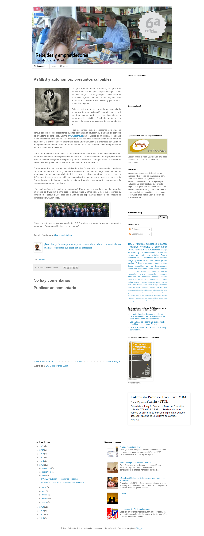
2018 (41, 454)
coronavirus (142, 269)
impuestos (132, 258)
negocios (164, 277)
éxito (158, 301)
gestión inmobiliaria (148, 295)
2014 (41, 465)
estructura (164, 293)
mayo (44, 487)
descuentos (156, 293)
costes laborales (161, 269)
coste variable (136, 293)
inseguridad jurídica (136, 274)
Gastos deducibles (136, 266)
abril (44, 491)
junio (44, 476)
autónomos (162, 252)
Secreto (164, 255)
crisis (151, 260)
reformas (141, 301)
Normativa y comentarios (154, 246)
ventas (130, 282)
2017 (41, 457)
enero (44, 502)
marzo (45, 495)
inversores (164, 274)
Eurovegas (151, 282)
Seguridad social (134, 287)
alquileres (137, 290)
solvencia (148, 301)
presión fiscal (141, 260)
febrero (45, 498)
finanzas (138, 295)
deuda (157, 260)
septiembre (47, 472)
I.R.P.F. (140, 258)
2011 (41, 514)
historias (155, 255)
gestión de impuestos (150, 271)
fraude (156, 258)
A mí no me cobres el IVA (131, 447)
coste (151, 269)
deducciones (146, 293)
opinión (131, 263)
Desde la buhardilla (137, 249)
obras (150, 298)
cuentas (131, 255)
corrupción (159, 290)
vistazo (154, 301)
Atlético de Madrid (140, 282)
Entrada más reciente (44, 361)
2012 (41, 511)
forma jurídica (133, 271)
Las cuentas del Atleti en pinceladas (135, 509)
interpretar (152, 274)
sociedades (154, 279)
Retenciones (163, 285)
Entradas (134, 229)
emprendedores (143, 255)
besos (150, 290)
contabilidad (132, 269)
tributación (164, 279)
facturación (131, 295)
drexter (123, 494)
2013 (41, 507)
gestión (164, 260)
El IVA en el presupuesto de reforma (135, 463)
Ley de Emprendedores (156, 266)
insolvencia (159, 295)
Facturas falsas (161, 263)
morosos (155, 277)
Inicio (79, 361)
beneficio (144, 290)
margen (131, 260)
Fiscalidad (133, 246)
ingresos (164, 271)
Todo (131, 243)
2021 (41, 446)
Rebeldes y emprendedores (141, 252)
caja (154, 290)
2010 (41, 518)
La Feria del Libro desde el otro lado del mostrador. (63, 483)
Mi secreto (64, 66)
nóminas (144, 298)
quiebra (135, 301)
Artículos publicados (146, 244)
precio (161, 298)
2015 (41, 461)
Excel (158, 282)
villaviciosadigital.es (62, 235)
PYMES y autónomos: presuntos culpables (59, 479)
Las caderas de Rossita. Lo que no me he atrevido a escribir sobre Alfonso (148, 323)
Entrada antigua (113, 361)
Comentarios (136, 234)
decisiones (148, 258)
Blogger (139, 528)
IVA (150, 249)
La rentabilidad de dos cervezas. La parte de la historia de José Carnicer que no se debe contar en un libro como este (147, 316)
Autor (54, 66)
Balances (162, 244)
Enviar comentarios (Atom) (57, 366)
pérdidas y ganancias (144, 263)
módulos (138, 298)
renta (147, 279)
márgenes (131, 298)
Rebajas (155, 285)
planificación (132, 279)
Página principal (40, 66)
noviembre (46, 468)
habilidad (163, 258)
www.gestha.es (76, 136)
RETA (145, 285)
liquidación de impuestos (139, 277)
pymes (140, 279)
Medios (139, 285)
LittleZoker (41, 260)
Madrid (134, 285)
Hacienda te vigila (159, 250)
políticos (155, 298)
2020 (41, 450)
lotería (165, 295)
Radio (150, 285)
